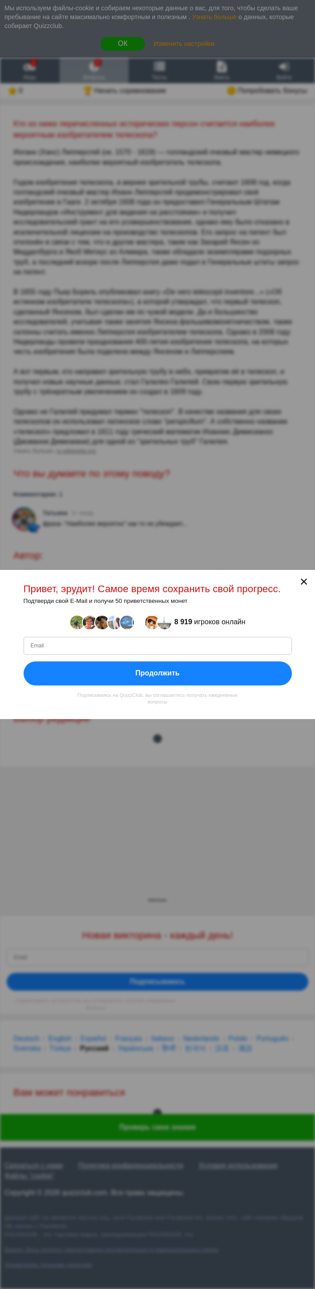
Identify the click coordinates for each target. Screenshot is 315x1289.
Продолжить (157, 673)
